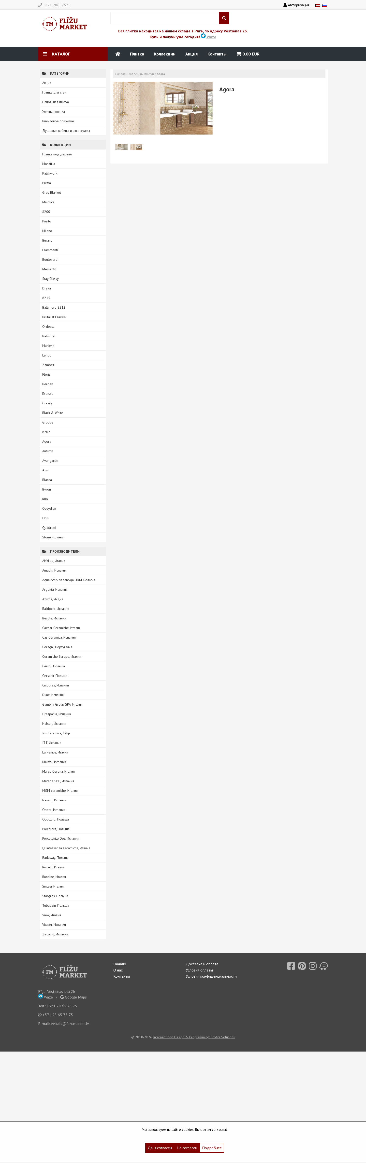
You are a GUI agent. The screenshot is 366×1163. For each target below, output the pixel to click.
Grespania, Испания (56, 714)
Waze (208, 36)
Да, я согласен (160, 1147)
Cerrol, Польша (53, 666)
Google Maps (73, 997)
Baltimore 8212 (53, 307)
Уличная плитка (53, 111)
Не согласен (187, 1147)
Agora (46, 441)
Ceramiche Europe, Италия (61, 656)
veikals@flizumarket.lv (70, 1023)
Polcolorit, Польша (56, 829)
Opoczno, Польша (55, 819)
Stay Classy (50, 278)
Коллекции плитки (141, 74)
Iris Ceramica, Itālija (56, 733)
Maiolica (48, 202)
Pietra (46, 183)
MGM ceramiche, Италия (60, 790)
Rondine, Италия (54, 877)
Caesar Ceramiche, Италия (61, 628)
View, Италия (51, 915)
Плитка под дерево (57, 154)
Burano (47, 240)
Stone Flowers (53, 537)
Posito (46, 221)
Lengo (46, 355)
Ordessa (48, 326)
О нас (118, 970)
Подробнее (212, 1147)
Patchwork (49, 173)
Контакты (216, 54)
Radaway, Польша (55, 857)
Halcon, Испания (54, 723)
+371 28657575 (54, 4)
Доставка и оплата (202, 963)
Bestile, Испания (54, 618)
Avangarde (50, 460)
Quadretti (49, 527)
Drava (46, 288)
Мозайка (48, 164)
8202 (46, 432)
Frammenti (50, 250)
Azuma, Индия (52, 599)
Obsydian (49, 508)
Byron (46, 489)
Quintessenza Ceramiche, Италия (66, 848)
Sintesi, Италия (53, 886)
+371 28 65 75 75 (62, 1005)
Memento (49, 269)
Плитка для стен (54, 92)
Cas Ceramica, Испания (59, 637)
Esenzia (47, 393)
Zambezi (48, 365)
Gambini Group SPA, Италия (62, 704)
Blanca (47, 480)
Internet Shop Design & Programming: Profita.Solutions (194, 1037)
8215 (46, 298)
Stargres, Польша (55, 896)
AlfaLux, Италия (53, 561)
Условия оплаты (199, 970)
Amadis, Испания (54, 570)
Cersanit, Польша (54, 675)
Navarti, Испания (54, 800)
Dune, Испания (53, 695)
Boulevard (50, 259)
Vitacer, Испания (54, 924)
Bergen (47, 384)
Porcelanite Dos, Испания (60, 838)
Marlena (48, 345)
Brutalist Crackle (54, 317)
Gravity (47, 403)
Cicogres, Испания (55, 685)
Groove (47, 422)
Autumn (47, 451)
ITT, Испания (51, 742)
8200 (46, 211)
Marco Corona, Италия (58, 771)
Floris (46, 374)
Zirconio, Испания (55, 934)
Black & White (52, 412)
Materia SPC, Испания (58, 781)
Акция (191, 54)
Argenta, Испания (55, 589)
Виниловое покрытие (58, 121)
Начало (120, 74)
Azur (45, 470)
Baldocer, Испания (55, 608)
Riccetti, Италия (53, 867)
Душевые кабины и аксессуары (66, 130)
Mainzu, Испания (54, 762)
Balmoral (49, 336)
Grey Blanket (51, 192)
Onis (45, 518)
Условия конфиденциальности (211, 976)
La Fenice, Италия (55, 752)
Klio (45, 499)
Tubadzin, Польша (55, 905)
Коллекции (165, 54)
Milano (47, 231)
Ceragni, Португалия (57, 647)
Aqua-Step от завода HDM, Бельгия (68, 580)
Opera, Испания (53, 809)
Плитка (137, 54)
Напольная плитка (55, 102)
